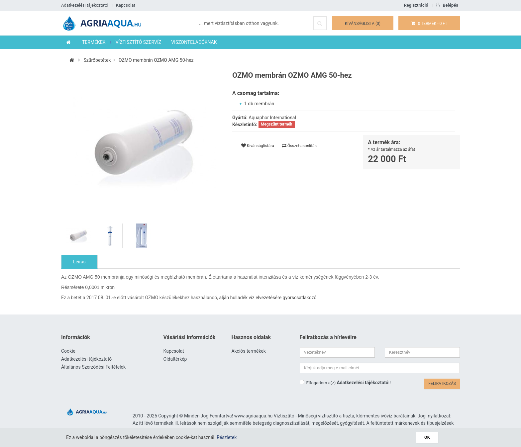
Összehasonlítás (299, 145)
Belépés (447, 5)
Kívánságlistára (257, 145)
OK (427, 437)
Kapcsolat (125, 5)
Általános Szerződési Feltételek (93, 367)
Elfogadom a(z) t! (345, 382)
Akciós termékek (249, 351)
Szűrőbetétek (97, 60)
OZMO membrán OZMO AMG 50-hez (156, 60)
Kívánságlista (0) (362, 23)
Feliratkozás (442, 383)
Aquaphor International (272, 117)
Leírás (79, 261)
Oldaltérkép (175, 359)
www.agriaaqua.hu (253, 415)
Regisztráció (416, 5)
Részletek (227, 437)
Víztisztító (284, 415)
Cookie (68, 351)
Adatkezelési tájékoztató (84, 5)
